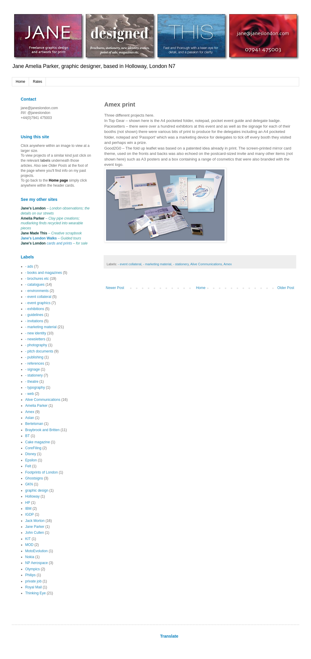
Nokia (29, 557)
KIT (28, 539)
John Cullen (34, 533)
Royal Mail (33, 587)
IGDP (29, 514)
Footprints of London (41, 472)
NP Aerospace (36, 563)
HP (27, 503)
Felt (28, 466)
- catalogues (34, 284)
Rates (37, 82)
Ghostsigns (34, 478)
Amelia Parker (32, 218)
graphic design (36, 490)
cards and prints (59, 243)
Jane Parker (34, 527)
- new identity (35, 333)
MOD (29, 545)
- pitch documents (39, 351)
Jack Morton (34, 521)
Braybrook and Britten (42, 430)
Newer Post (115, 288)
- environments (37, 291)
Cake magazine (37, 442)
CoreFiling (33, 448)
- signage (32, 369)
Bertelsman (34, 424)
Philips (30, 575)
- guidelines (34, 315)
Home (20, 82)
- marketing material (157, 264)
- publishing (34, 357)
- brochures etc (37, 279)
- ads (29, 266)
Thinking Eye (35, 593)
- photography (36, 345)
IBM (28, 508)
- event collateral (129, 264)
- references (34, 363)
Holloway (32, 496)
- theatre (32, 381)
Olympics (32, 569)
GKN (29, 484)
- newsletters (35, 339)
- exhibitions (34, 309)
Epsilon (31, 460)
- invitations (34, 321)
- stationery (181, 264)
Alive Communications (206, 264)
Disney (30, 454)
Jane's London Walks (39, 238)
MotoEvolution (36, 551)
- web (29, 394)
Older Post (285, 288)
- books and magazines (43, 273)
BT (27, 436)
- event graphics (37, 303)
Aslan (29, 418)
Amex (228, 264)
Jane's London (33, 208)
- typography (35, 387)
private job (33, 581)
